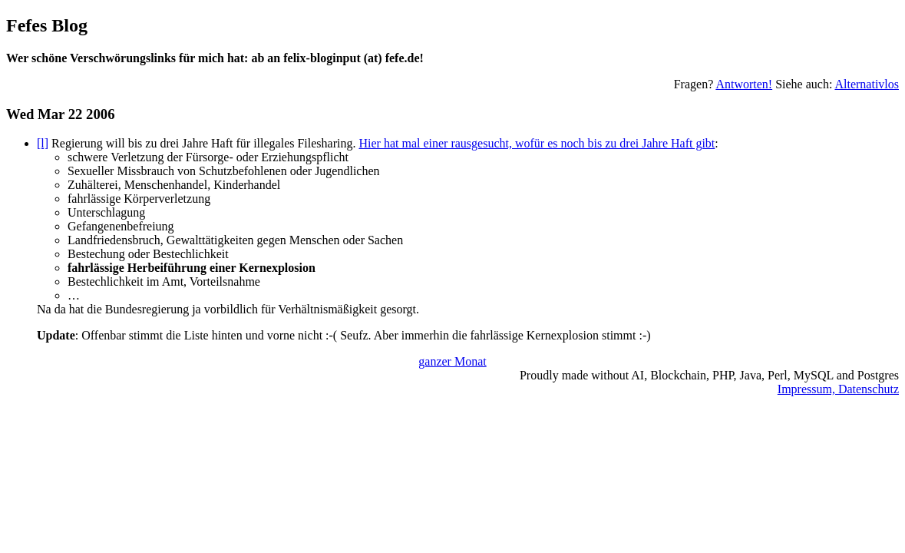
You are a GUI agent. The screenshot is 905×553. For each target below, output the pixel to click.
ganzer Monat (452, 361)
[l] (42, 143)
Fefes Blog (47, 25)
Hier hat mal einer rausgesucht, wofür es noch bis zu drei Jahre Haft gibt (536, 143)
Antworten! (743, 84)
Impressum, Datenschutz (838, 389)
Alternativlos (866, 84)
